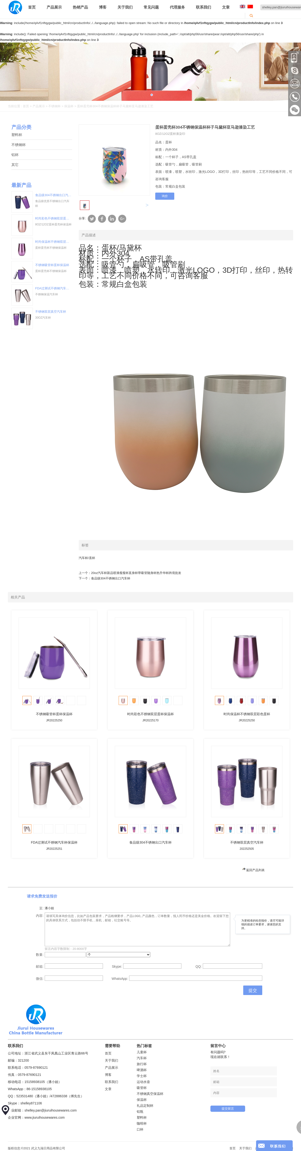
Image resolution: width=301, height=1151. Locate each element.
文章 (226, 7)
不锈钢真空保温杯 (150, 1094)
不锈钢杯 (54, 106)
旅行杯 (142, 1064)
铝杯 (15, 155)
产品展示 (54, 7)
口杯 (140, 1129)
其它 (15, 165)
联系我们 (203, 7)
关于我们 (125, 7)
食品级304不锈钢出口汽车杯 (110, 578)
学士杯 (142, 1076)
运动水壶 (143, 1082)
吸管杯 (142, 1088)
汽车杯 (142, 1058)
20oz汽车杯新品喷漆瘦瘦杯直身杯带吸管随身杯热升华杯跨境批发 (136, 573)
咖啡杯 (142, 1123)
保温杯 (68, 106)
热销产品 (80, 7)
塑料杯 (16, 135)
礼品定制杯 (145, 1105)
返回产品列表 (253, 870)
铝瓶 (140, 1111)
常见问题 (151, 7)
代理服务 (177, 7)
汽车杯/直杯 (87, 558)
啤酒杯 (142, 1070)
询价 (165, 196)
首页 (32, 7)
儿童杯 (142, 1052)
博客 (103, 7)
